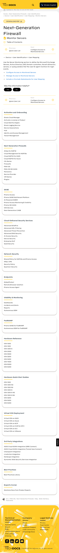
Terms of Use (45, 527)
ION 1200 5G (8, 387)
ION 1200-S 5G (9, 395)
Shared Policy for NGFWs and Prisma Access (20, 259)
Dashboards (8, 302)
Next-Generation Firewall (17, 14)
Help (36, 498)
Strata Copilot (48, 5)
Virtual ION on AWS (11, 418)
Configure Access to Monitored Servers (21, 72)
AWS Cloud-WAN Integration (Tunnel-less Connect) (23, 449)
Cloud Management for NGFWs (15, 153)
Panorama (8, 171)
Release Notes (10, 524)
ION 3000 (7, 354)
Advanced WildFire (11, 225)
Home (5, 14)
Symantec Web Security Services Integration (20, 459)
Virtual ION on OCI (11, 428)
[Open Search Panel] (33, 5)
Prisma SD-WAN (10, 205)
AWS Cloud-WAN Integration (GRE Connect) (20, 446)
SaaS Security (9, 243)
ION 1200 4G (8, 385)
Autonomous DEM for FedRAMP (15, 328)
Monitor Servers (40, 15)
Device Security (9, 238)
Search (7, 527)
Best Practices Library (12, 474)
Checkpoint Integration (12, 451)
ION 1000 (7, 343)
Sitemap (8, 536)
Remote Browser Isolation (13, 284)
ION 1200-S (8, 348)
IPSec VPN (8, 261)
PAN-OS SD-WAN (10, 169)
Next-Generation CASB (12, 210)
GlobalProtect (9, 282)
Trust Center (44, 525)
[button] (57, 442)
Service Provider (10, 174)
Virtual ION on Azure (11, 421)
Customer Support (29, 527)
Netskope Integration (11, 457)
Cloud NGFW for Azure (12, 158)
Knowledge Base (29, 531)
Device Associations (11, 128)
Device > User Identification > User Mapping (19, 15)
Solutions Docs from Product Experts (17, 490)
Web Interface (44, 498)
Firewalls (7, 164)
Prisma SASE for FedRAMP (14, 325)
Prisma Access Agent (11, 287)
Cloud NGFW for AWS (12, 156)
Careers (25, 525)
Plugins (6, 179)
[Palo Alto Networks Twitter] (17, 542)
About (25, 523)
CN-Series (8, 161)
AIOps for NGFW (10, 151)
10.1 (7, 498)
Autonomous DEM (10, 310)
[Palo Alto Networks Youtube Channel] (22, 542)
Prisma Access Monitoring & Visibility (17, 202)
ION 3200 (7, 356)
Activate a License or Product (14, 120)
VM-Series (8, 177)
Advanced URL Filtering (12, 228)
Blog (6, 529)
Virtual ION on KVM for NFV (14, 426)
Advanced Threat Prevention (14, 231)
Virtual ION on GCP (11, 423)
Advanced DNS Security (12, 233)
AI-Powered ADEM (11, 200)
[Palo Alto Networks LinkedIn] (12, 542)
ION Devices (8, 207)
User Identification (34, 14)
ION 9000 (7, 364)
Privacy (43, 523)
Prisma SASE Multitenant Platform (16, 197)
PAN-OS (7, 166)
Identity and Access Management (16, 133)
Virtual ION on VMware (12, 431)
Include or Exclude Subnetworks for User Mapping (25, 79)
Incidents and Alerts (11, 305)
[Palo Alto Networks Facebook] (7, 542)
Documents (44, 529)
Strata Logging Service (12, 125)
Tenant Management (11, 135)
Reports (7, 308)
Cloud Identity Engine (12, 122)
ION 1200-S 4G (9, 392)
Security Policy (9, 264)
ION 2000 (7, 351)
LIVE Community (29, 529)
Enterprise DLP (9, 241)
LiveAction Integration (12, 454)
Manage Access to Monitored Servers (20, 76)
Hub (5, 130)
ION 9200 (7, 367)
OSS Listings (9, 533)
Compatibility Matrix (12, 531)
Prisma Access (9, 194)
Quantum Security (10, 267)
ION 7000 (7, 361)
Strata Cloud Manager (12, 117)
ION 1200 (7, 346)
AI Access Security (11, 236)
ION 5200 (7, 359)
